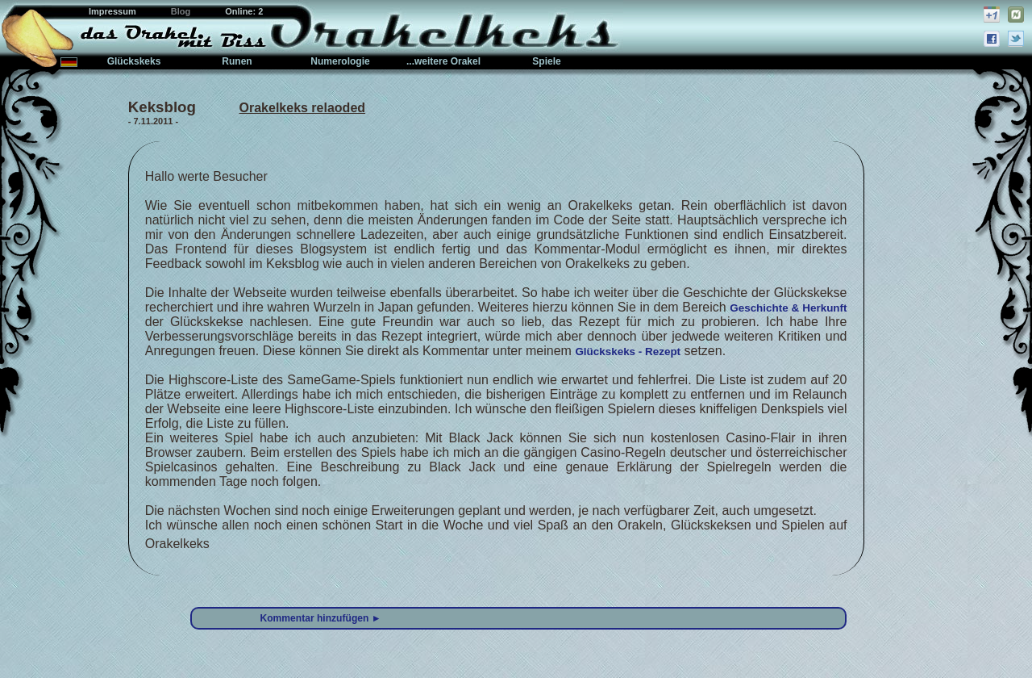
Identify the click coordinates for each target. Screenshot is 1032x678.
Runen (237, 61)
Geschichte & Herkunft (788, 308)
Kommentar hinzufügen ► (320, 618)
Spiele (546, 61)
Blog (182, 11)
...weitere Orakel (443, 61)
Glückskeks (134, 61)
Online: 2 (244, 11)
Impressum (114, 11)
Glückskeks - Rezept (627, 351)
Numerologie (339, 61)
